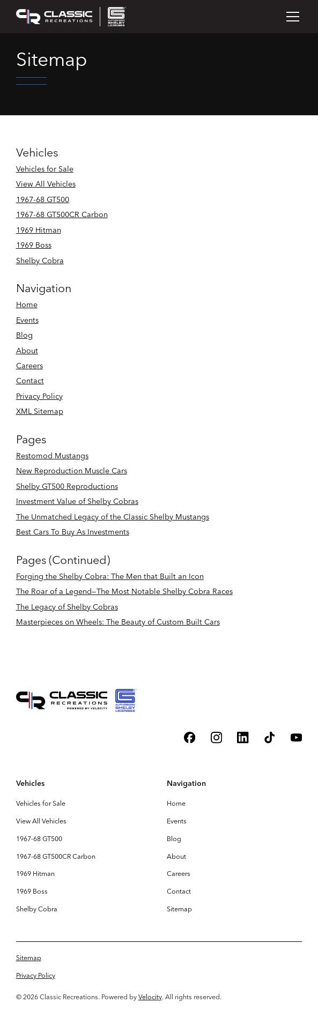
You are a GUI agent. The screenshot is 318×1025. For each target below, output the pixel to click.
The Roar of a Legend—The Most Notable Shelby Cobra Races (124, 591)
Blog (24, 335)
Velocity (150, 997)
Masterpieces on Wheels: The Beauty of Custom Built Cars (118, 622)
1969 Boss (33, 245)
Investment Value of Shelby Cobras (77, 501)
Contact (30, 380)
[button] (291, 16)
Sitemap (179, 909)
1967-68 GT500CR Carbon (62, 214)
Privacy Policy (39, 396)
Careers (29, 365)
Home (27, 304)
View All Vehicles (46, 184)
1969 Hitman (38, 230)
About (27, 350)
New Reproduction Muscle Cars (71, 471)
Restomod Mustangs (52, 455)
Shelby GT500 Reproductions (67, 486)
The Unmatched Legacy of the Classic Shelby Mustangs (112, 517)
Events (27, 320)
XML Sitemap (39, 411)
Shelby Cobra (40, 260)
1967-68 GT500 (42, 199)
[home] (71, 16)
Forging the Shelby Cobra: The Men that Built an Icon (110, 576)
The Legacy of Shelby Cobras (67, 607)
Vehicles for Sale (44, 169)
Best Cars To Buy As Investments (72, 532)
